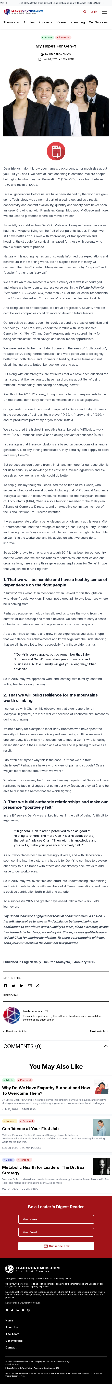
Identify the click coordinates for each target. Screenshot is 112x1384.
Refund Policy (26, 1368)
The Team (12, 1334)
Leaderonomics (60, 54)
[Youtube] (23, 1310)
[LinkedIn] (17, 1310)
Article (47, 37)
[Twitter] (12, 1310)
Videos (61, 22)
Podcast (9, 1121)
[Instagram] (28, 1310)
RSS (57, 1368)
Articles (29, 22)
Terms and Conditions (44, 1368)
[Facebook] (6, 1310)
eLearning (78, 22)
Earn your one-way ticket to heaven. (23, 1303)
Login (94, 11)
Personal (63, 37)
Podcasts (45, 22)
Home (9, 1320)
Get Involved (13, 1340)
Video (8, 1159)
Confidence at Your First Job (30, 1128)
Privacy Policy (11, 1368)
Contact (11, 1347)
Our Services (98, 22)
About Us (11, 1327)
